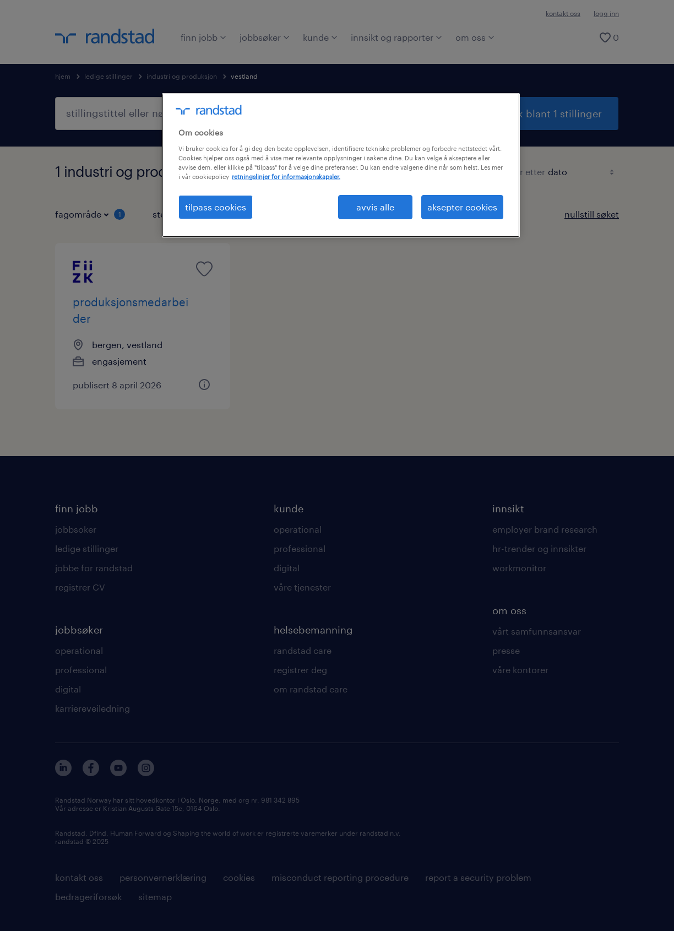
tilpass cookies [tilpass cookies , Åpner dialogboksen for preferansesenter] (215, 207)
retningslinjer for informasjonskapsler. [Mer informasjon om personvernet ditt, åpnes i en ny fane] (286, 176)
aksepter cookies (462, 207)
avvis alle (375, 207)
